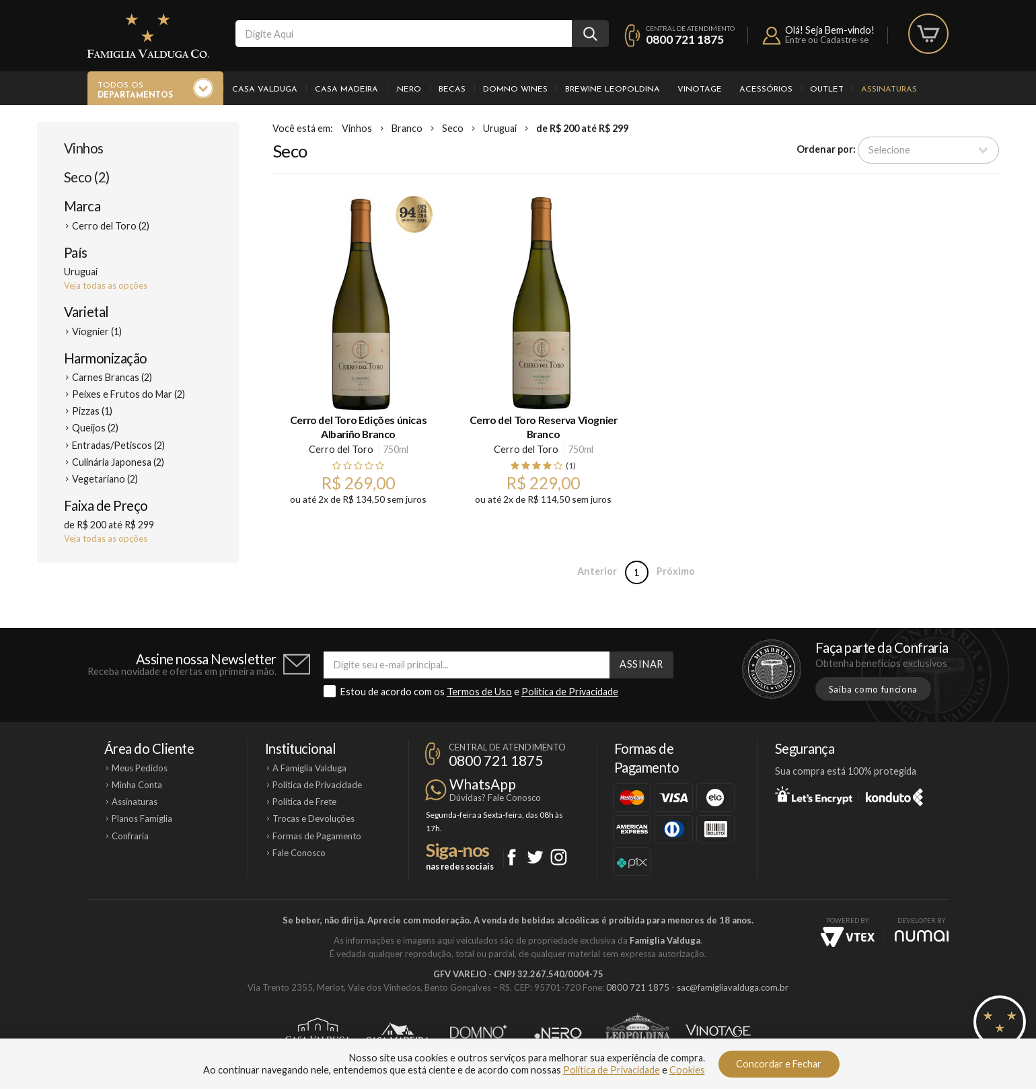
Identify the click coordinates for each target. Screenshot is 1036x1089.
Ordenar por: (826, 149)
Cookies (687, 1070)
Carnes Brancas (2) (112, 377)
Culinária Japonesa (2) (118, 462)
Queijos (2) (95, 427)
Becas (452, 89)
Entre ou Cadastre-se (826, 39)
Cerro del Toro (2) (110, 226)
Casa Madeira (346, 89)
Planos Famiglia (142, 818)
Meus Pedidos (140, 768)
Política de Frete (304, 801)
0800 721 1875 (685, 39)
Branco (407, 128)
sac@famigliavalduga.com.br (732, 987)
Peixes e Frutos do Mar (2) (128, 394)
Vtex (848, 937)
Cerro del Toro (341, 449)
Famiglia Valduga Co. (148, 35)
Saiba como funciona (873, 689)
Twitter (535, 857)
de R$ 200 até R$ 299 (582, 128)
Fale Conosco (299, 852)
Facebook (511, 857)
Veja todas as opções (105, 285)
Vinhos (84, 148)
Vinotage (699, 89)
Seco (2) (87, 177)
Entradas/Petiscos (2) (118, 445)
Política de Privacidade (569, 691)
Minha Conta (137, 784)
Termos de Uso (479, 691)
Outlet (827, 89)
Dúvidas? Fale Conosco (495, 797)
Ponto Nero (558, 1033)
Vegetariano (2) (105, 479)
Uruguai (500, 128)
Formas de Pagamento (316, 836)
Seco (453, 128)
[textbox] (403, 33)
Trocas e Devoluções (313, 818)
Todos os (135, 90)
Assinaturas (889, 89)
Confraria (130, 836)
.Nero (408, 89)
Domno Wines (515, 89)
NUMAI (922, 936)
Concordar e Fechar (778, 1063)
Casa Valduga (264, 89)
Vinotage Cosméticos (718, 1033)
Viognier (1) (97, 331)
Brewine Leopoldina (612, 89)
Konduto (894, 794)
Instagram (558, 857)
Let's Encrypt (813, 794)
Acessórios (765, 89)
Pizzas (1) (92, 411)
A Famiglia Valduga (309, 768)
